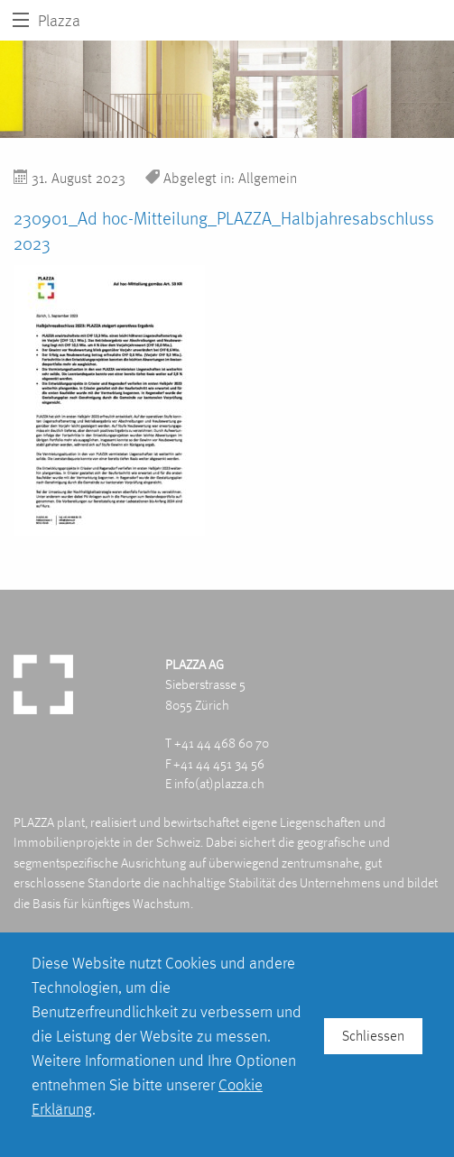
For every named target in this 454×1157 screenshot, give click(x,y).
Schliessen (373, 1035)
